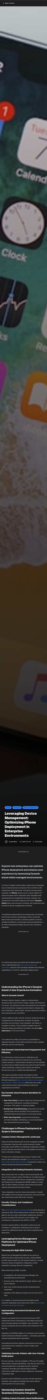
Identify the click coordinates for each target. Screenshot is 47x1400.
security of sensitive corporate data (17, 1210)
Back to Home (8, 3)
